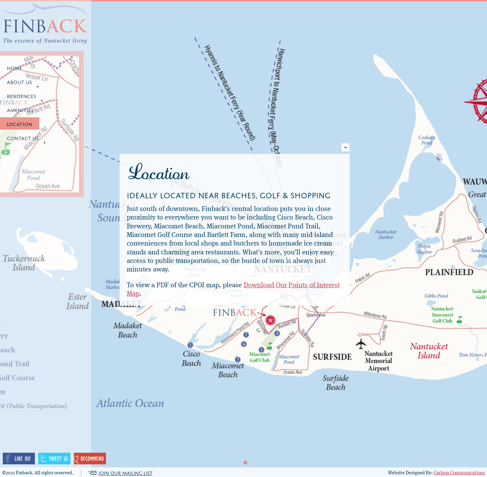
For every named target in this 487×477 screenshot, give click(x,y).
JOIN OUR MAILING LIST (125, 473)
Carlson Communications (459, 473)
